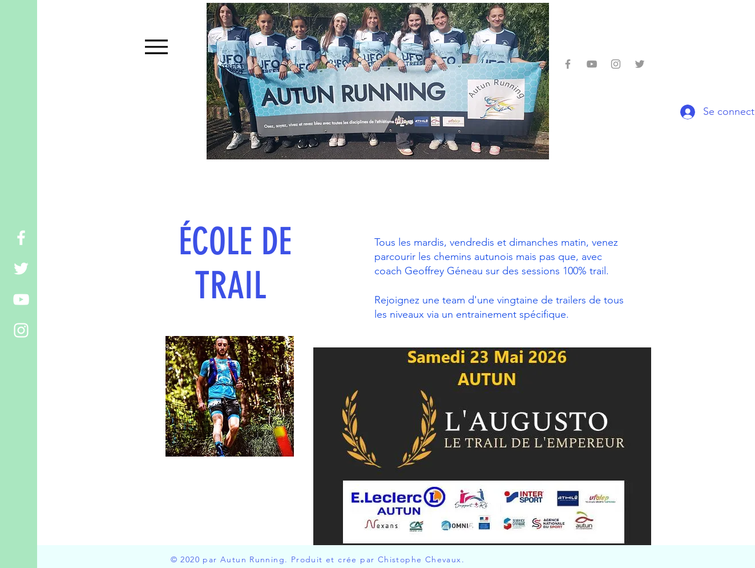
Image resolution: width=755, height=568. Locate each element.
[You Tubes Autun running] (592, 64)
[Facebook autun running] (568, 64)
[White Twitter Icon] (21, 268)
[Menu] (156, 46)
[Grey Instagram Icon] (615, 64)
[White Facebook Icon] (21, 237)
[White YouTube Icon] (21, 299)
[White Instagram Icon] (21, 330)
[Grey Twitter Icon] (639, 64)
